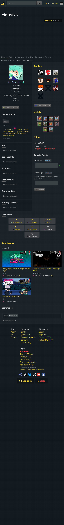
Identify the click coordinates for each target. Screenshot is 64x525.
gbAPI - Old (25, 334)
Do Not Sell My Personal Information (32, 370)
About (13, 332)
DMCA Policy (25, 359)
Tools (26, 129)
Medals (37, 112)
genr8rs (24, 340)
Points (37, 137)
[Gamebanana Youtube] (39, 374)
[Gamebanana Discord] (21, 374)
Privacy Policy (25, 357)
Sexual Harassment (28, 362)
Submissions (8, 243)
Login (41, 332)
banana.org (26, 342)
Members (48, 20)
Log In (46, 3)
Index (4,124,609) (46, 340)
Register (42, 334)
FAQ (12, 334)
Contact (14, 337)
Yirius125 (58, 20)
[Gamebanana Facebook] (43, 374)
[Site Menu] (61, 3)
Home (9, 129)
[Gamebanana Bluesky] (30, 374)
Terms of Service (27, 354)
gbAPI (23, 332)
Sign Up (54, 3)
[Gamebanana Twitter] (34, 374)
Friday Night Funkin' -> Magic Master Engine (16, 270)
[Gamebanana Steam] (25, 374)
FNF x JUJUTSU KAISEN (10, 296)
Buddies (38, 66)
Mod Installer (9, 131)
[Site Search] (39, 3)
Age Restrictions (27, 365)
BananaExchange (28, 337)
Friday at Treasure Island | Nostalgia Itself (46, 270)
